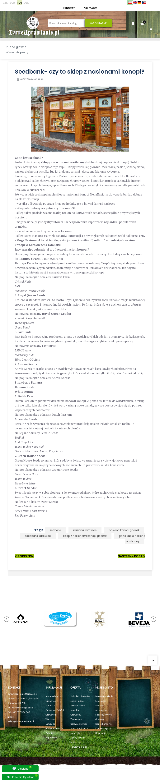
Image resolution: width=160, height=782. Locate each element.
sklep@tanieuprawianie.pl (21, 721)
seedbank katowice (38, 536)
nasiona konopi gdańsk (124, 530)
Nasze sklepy (51, 696)
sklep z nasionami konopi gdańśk (85, 536)
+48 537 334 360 (21, 712)
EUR (12, 2)
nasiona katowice (85, 530)
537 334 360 (90, 8)
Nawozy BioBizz (78, 746)
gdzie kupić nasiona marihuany (132, 538)
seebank (55, 530)
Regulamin (100, 733)
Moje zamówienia (104, 696)
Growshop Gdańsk (54, 710)
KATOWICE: (69, 8)
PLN (19, 2)
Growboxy (75, 714)
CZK (5, 2)
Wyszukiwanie (98, 23)
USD (26, 2)
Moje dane (100, 700)
